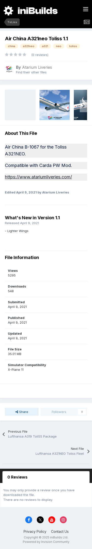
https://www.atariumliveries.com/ (38, 176)
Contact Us (60, 531)
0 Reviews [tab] (17, 477)
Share (21, 411)
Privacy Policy (35, 531)
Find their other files (31, 72)
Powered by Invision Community (46, 542)
